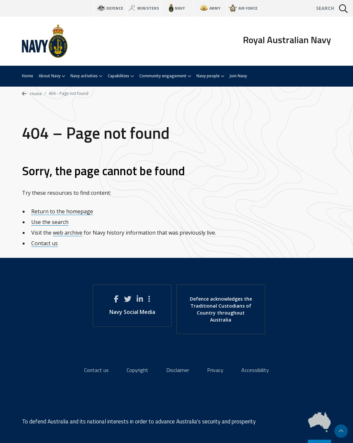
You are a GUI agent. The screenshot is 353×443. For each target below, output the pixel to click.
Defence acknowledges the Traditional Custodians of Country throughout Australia (221, 309)
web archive (67, 232)
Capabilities (121, 76)
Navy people (210, 76)
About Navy (52, 76)
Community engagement (165, 76)
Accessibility (255, 370)
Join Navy (238, 76)
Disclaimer (177, 370)
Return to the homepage (62, 211)
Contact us (44, 243)
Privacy (215, 370)
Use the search (49, 222)
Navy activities (86, 76)
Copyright (137, 370)
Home (27, 76)
